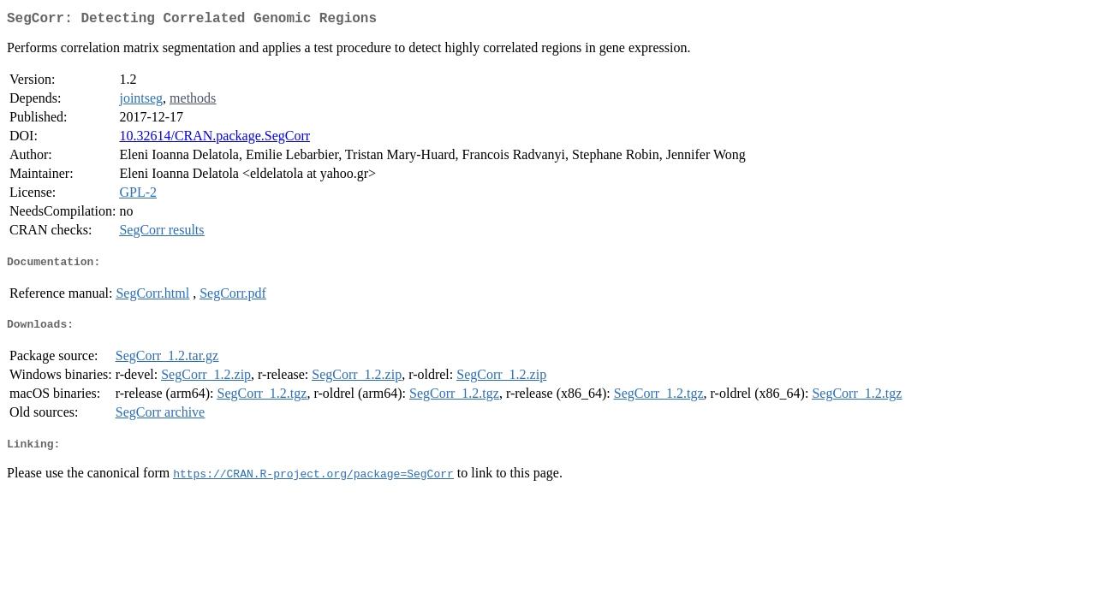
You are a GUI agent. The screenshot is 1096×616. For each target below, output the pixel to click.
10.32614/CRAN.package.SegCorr (214, 139)
